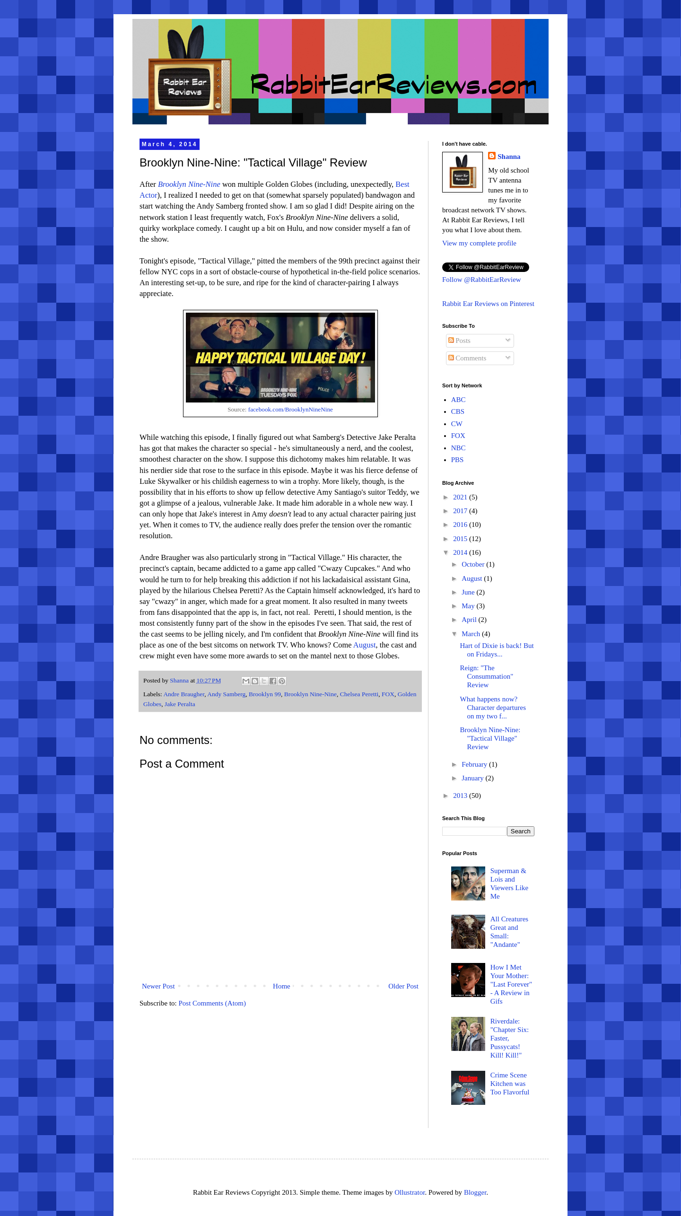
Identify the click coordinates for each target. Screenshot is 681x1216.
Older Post (403, 986)
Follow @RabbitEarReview (481, 279)
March (472, 634)
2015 (461, 538)
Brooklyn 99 (265, 694)
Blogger (475, 1192)
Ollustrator (409, 1192)
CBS (457, 411)
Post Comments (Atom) (212, 1003)
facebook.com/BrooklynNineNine (290, 409)
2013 (461, 795)
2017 (461, 511)
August (364, 644)
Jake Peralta (180, 704)
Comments (467, 358)
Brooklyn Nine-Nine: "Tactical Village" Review (490, 738)
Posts (459, 340)
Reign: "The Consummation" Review (487, 676)
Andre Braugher (183, 694)
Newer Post (158, 986)
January (473, 778)
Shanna (509, 156)
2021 (461, 497)
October (474, 564)
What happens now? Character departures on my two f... (493, 707)
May (469, 606)
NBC (458, 448)
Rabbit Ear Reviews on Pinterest (488, 303)
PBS (457, 460)
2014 (461, 552)
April (470, 619)
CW (457, 424)
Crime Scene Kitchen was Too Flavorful (510, 1083)
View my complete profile (479, 243)
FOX (388, 694)
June (469, 592)
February (475, 764)
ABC (458, 399)
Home (281, 986)
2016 (461, 524)
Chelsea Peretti (359, 694)
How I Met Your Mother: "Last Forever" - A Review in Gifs (511, 984)
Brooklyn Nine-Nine (189, 184)
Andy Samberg (226, 694)
